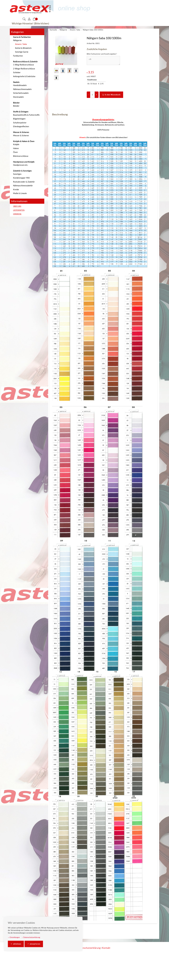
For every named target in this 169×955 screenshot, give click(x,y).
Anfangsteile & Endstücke (24, 76)
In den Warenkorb (111, 94)
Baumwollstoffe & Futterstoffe (26, 115)
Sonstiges (17, 174)
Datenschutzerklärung (30, 937)
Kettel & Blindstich (23, 48)
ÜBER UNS (17, 206)
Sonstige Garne (21, 52)
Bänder (16, 106)
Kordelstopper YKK (21, 178)
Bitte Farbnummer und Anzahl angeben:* (102, 54)
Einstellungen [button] (14, 937)
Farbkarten (18, 56)
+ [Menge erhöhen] (96, 95)
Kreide (16, 189)
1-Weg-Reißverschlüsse (23, 64)
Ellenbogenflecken (21, 126)
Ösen (15, 152)
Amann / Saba (21, 44)
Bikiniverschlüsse (20, 156)
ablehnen (16, 944)
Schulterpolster (19, 122)
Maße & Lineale (20, 193)
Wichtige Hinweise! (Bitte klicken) (30, 23)
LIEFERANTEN (18, 210)
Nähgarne (17, 40)
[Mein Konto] (29, 19)
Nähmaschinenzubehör (23, 185)
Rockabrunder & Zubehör (24, 182)
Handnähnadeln (20, 85)
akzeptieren (33, 944)
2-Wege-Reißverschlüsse (24, 68)
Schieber (17, 72)
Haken (16, 148)
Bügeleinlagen (19, 118)
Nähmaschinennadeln (22, 89)
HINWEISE (17, 214)
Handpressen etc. (20, 165)
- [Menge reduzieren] (88, 95)
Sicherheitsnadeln (21, 93)
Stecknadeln (18, 97)
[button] (24, 19)
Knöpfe (16, 144)
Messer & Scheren (21, 135)
